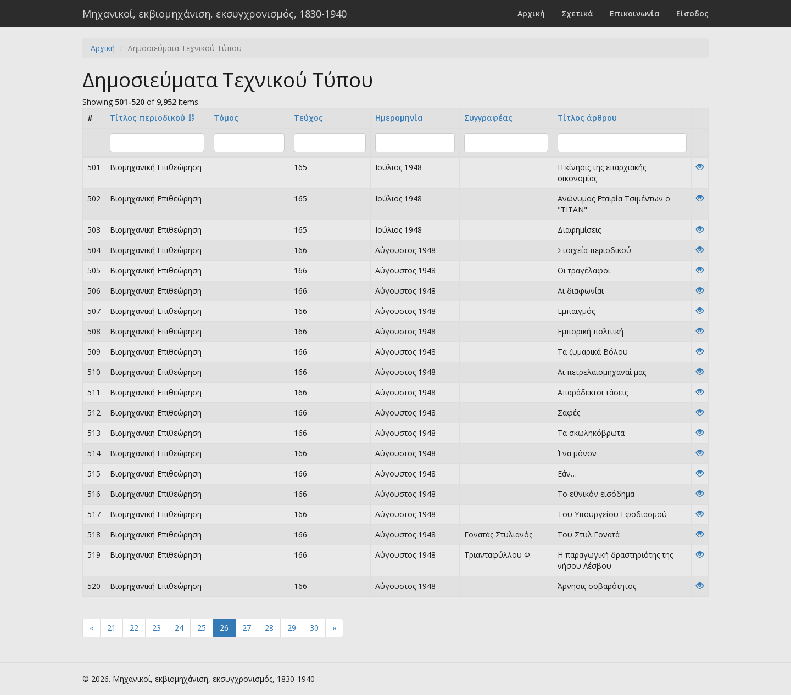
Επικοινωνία (635, 13)
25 (201, 628)
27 (246, 628)
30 (314, 628)
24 (179, 628)
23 (156, 628)
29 (291, 628)
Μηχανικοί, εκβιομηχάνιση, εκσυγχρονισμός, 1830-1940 (214, 13)
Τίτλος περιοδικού (147, 118)
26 (224, 628)
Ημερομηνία (399, 118)
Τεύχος (308, 118)
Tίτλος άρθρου (587, 118)
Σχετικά (577, 13)
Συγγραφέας (488, 118)
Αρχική (531, 13)
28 (269, 628)
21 (111, 628)
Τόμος (226, 118)
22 (134, 628)
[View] (700, 167)
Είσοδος (692, 13)
